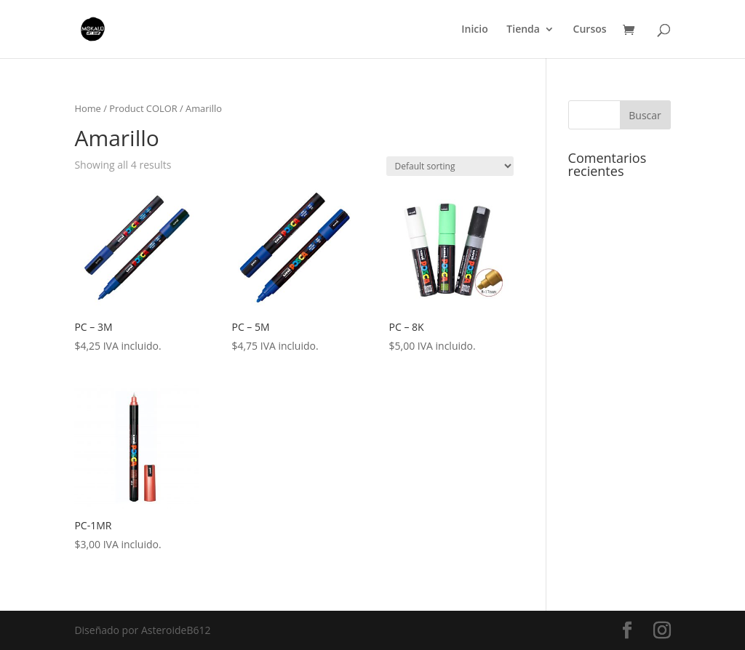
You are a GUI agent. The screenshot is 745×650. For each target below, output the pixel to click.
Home (87, 108)
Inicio (474, 30)
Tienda (523, 30)
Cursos (590, 30)
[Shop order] (450, 166)
